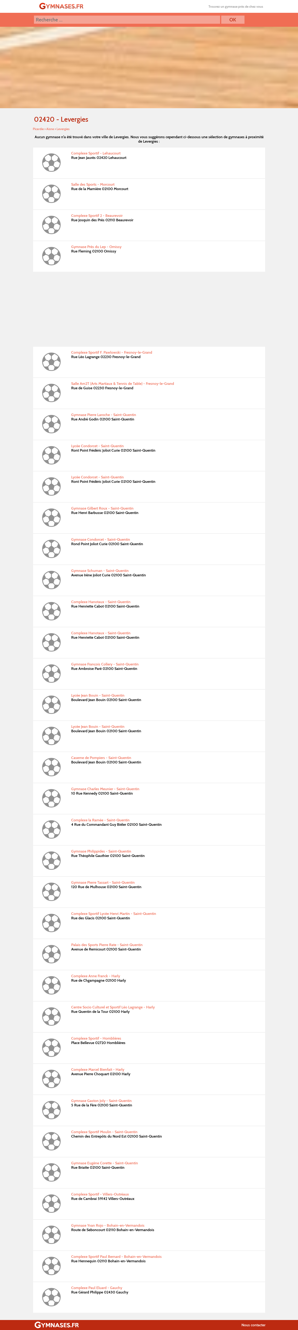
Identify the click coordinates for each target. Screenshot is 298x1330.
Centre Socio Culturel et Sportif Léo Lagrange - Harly (113, 1007)
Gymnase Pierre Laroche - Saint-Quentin (103, 415)
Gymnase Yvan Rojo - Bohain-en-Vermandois (107, 1225)
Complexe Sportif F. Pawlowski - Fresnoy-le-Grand (111, 352)
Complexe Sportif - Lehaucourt (96, 153)
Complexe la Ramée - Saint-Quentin (100, 820)
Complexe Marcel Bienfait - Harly (97, 1069)
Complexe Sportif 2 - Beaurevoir (97, 215)
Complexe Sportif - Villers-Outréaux (100, 1194)
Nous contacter (253, 1325)
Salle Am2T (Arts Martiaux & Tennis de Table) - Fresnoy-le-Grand (122, 383)
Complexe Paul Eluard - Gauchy (96, 1288)
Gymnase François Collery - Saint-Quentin (105, 664)
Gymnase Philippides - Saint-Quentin (101, 851)
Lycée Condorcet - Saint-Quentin (97, 446)
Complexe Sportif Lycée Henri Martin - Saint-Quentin (113, 913)
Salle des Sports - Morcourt (92, 184)
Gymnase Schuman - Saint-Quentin (100, 570)
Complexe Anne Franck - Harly (95, 976)
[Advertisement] (149, 309)
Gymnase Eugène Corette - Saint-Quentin (104, 1163)
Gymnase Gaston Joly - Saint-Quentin (101, 1100)
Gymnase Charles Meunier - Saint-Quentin (105, 789)
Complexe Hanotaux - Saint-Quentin (101, 602)
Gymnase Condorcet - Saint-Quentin (100, 539)
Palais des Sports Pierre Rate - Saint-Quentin (107, 945)
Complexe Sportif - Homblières (96, 1038)
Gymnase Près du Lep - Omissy (96, 247)
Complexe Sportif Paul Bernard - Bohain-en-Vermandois (116, 1256)
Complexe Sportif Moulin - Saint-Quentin (104, 1132)
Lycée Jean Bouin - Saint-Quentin (97, 695)
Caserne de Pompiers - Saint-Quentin (101, 758)
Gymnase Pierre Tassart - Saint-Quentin (103, 882)
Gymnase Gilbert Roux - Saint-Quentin (102, 508)
